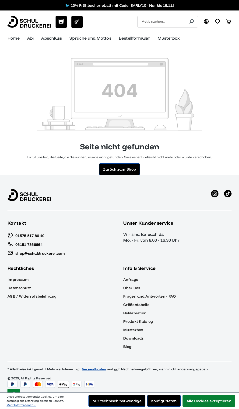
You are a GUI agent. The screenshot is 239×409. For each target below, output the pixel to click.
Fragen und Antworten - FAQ (149, 296)
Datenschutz (19, 287)
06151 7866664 (24, 243)
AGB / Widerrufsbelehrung (31, 296)
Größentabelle (136, 304)
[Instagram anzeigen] (214, 195)
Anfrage (130, 279)
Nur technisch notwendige (116, 401)
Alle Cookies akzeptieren (208, 401)
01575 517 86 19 (26, 234)
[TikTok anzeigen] (228, 195)
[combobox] (161, 21)
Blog (127, 346)
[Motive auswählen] (61, 22)
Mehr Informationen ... (21, 405)
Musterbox (133, 329)
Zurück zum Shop (119, 169)
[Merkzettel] (217, 22)
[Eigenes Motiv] (77, 22)
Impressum (18, 279)
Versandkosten (94, 369)
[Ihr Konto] (206, 22)
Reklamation (134, 313)
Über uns (131, 287)
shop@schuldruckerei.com (36, 252)
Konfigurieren (164, 401)
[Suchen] (191, 21)
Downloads (133, 338)
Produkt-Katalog (138, 321)
